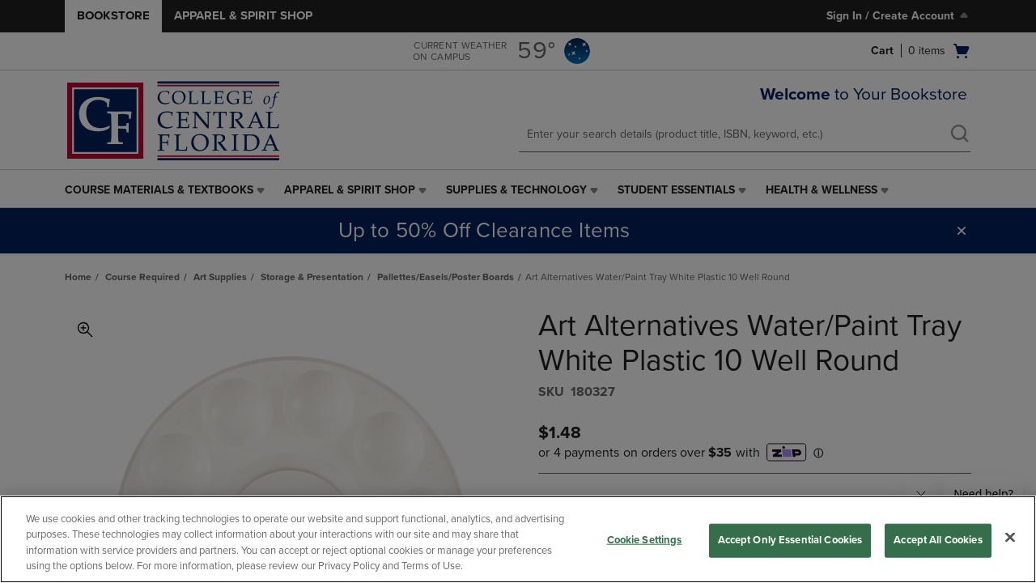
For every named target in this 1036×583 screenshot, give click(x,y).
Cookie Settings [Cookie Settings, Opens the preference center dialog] (644, 540)
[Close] (1010, 537)
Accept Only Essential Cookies (790, 540)
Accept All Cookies (938, 540)
